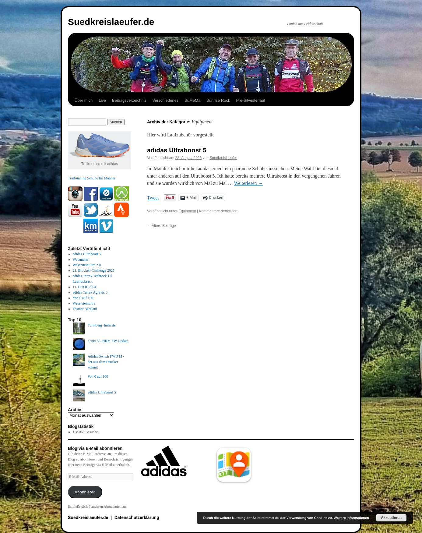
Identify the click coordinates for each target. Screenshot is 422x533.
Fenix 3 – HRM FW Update (108, 341)
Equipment (187, 211)
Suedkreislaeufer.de (111, 22)
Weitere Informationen (351, 518)
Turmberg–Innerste (102, 325)
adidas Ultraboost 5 (176, 150)
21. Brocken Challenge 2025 (93, 270)
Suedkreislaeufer (223, 158)
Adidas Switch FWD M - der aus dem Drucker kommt (106, 361)
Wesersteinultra (84, 303)
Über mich (84, 100)
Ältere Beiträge (161, 226)
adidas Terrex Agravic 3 (90, 292)
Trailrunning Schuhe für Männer (91, 178)
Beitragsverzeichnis (129, 100)
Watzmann (80, 259)
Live (102, 100)
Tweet (153, 197)
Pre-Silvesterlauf (250, 100)
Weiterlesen (248, 183)
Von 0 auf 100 (83, 298)
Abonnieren (85, 492)
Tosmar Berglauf (85, 309)
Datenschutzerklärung (136, 517)
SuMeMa (192, 100)
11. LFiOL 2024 (84, 287)
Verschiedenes (165, 100)
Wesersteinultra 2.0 (87, 265)
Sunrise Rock (218, 100)
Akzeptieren (391, 518)
